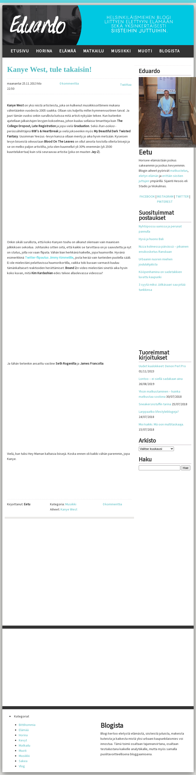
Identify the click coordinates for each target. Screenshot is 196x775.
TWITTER (182, 196)
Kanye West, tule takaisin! (49, 69)
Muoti (145, 51)
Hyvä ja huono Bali (151, 239)
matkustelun (179, 170)
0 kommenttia (69, 83)
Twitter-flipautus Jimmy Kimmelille (49, 257)
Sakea (23, 761)
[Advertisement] (166, 320)
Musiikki (121, 51)
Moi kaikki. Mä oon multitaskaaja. (161, 424)
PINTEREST (165, 201)
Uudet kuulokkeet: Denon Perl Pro (162, 366)
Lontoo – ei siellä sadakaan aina (161, 379)
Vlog (22, 766)
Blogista (169, 51)
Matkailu (93, 51)
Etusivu (20, 51)
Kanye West (69, 509)
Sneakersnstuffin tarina (155, 404)
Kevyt (23, 740)
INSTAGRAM (165, 196)
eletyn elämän (148, 176)
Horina (44, 51)
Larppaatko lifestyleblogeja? (159, 411)
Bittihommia (27, 725)
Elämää (67, 51)
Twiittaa (125, 84)
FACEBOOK (147, 196)
